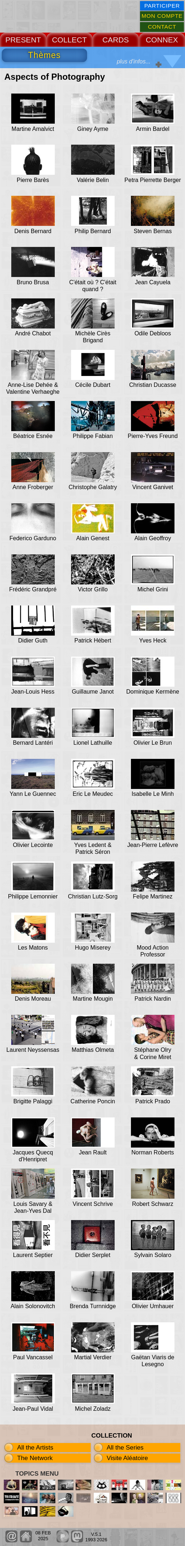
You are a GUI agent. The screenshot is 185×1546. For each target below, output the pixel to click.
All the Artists (35, 1447)
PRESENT (23, 40)
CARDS (115, 40)
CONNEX (162, 40)
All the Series (125, 1447)
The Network (35, 1458)
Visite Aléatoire (127, 1458)
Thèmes (44, 55)
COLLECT (69, 40)
